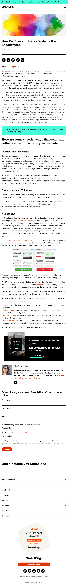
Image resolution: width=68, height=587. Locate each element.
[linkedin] (8, 60)
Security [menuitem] (41, 582)
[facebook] (4, 60)
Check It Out (36, 356)
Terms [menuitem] (32, 582)
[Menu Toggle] (65, 7)
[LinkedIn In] (25, 571)
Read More (59, 2)
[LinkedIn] (15, 382)
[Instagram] (34, 571)
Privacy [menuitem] (27, 582)
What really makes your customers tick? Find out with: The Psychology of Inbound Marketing (35, 130)
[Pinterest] (43, 571)
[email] (22, 60)
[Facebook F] (38, 571)
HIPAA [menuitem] (36, 582)
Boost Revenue (34, 564)
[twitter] (13, 60)
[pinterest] (18, 60)
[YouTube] (29, 571)
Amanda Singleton (11, 67)
